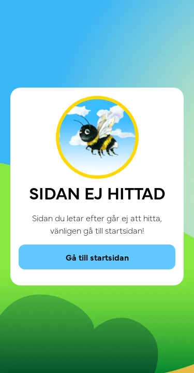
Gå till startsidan (97, 257)
